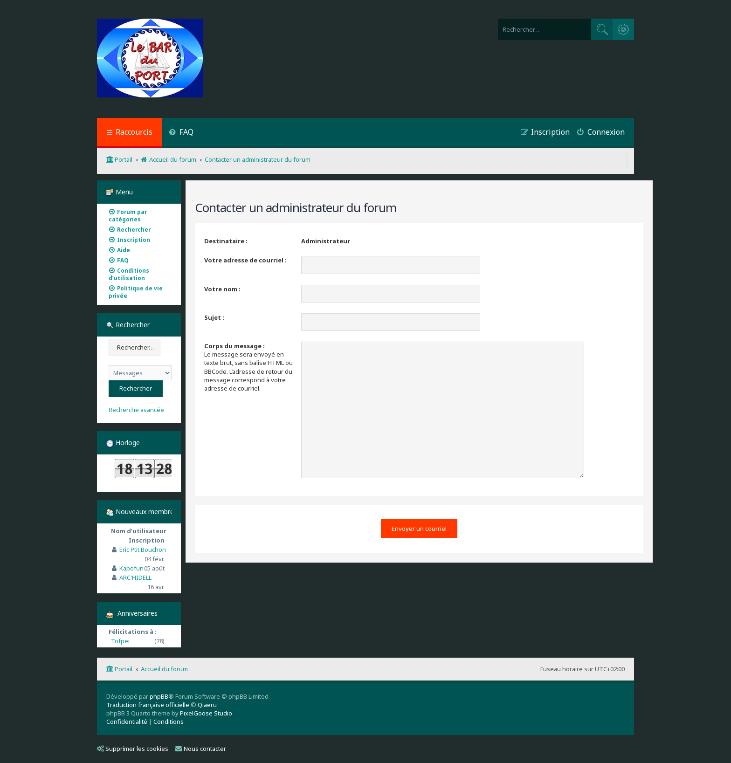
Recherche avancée (136, 410)
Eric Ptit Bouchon (142, 549)
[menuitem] (181, 133)
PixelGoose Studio (206, 713)
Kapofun (131, 568)
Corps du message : (234, 346)
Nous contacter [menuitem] (200, 748)
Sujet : (214, 317)
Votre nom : (222, 289)
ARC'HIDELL (135, 577)
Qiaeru (207, 705)
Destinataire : (226, 241)
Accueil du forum (164, 669)
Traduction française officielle (147, 705)
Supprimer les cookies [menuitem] (132, 748)
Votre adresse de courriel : (245, 260)
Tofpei (120, 641)
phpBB (159, 696)
